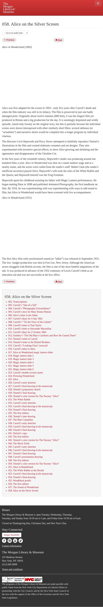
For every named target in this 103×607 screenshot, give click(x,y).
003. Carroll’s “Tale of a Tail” (22, 305)
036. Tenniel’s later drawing (21, 416)
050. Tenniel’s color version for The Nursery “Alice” (33, 463)
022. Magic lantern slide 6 (21, 369)
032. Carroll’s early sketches (22, 403)
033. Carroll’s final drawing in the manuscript (30, 406)
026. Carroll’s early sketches (22, 382)
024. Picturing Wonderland (21, 376)
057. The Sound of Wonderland (23, 487)
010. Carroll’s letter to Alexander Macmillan (29, 328)
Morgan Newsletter (12, 535)
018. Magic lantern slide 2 (21, 355)
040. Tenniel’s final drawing (21, 430)
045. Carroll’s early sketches (22, 446)
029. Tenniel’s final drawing (21, 392)
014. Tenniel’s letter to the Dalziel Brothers (29, 342)
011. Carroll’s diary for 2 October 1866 (27, 332)
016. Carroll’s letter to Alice (21, 349)
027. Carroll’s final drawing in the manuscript (30, 386)
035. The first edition (18, 413)
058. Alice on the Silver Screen (23, 490)
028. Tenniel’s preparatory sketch (24, 389)
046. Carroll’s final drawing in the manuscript (30, 450)
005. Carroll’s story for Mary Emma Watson (29, 311)
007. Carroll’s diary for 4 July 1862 (25, 318)
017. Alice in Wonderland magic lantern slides (30, 352)
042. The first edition (18, 436)
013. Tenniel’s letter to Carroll (22, 339)
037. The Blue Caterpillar (20, 419)
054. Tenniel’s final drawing (21, 477)
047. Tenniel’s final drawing (21, 453)
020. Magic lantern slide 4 (21, 362)
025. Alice (13, 379)
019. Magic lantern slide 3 (21, 359)
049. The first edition (18, 460)
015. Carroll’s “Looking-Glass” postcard (27, 345)
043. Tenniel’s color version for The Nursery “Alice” (33, 440)
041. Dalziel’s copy (17, 433)
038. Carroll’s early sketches (22, 423)
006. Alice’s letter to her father (23, 315)
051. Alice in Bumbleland (20, 467)
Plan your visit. (19, 17)
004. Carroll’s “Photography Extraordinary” (29, 308)
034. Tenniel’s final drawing (21, 409)
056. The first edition (18, 484)
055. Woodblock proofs (19, 480)
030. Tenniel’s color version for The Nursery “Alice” (33, 396)
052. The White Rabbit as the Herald (26, 470)
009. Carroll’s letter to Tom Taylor (24, 325)
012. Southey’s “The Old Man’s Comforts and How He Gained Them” (42, 335)
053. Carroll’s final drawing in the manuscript (30, 473)
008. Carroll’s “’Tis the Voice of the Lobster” (30, 322)
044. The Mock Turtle (19, 443)
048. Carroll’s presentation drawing (25, 457)
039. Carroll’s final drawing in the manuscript (30, 426)
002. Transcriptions (17, 301)
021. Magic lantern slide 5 (21, 365)
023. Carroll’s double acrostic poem (25, 372)
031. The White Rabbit (19, 399)
